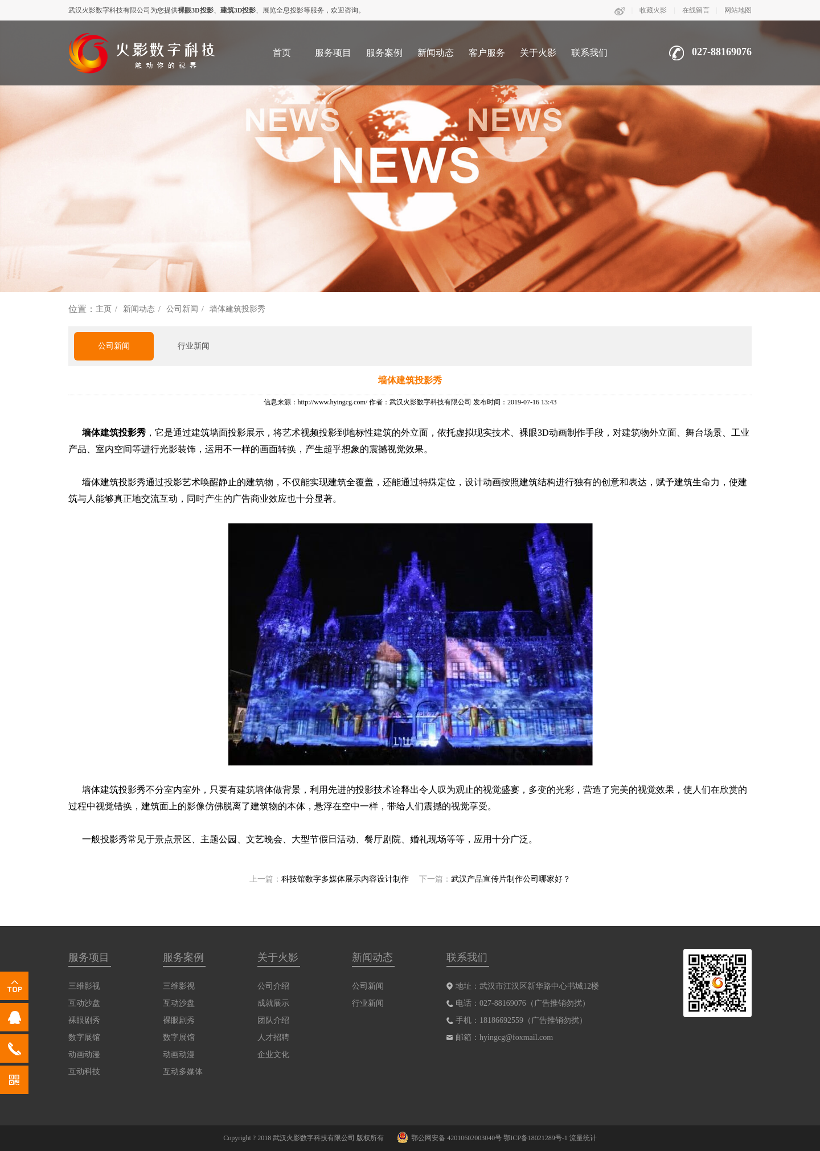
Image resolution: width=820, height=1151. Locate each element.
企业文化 (273, 1054)
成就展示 (273, 1003)
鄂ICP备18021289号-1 (535, 1138)
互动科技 (84, 1071)
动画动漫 (84, 1054)
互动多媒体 (183, 1071)
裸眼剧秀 (84, 1020)
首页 (282, 53)
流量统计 (583, 1138)
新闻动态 (435, 53)
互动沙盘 (84, 1003)
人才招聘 (273, 1037)
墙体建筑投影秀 (237, 309)
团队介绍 (273, 1020)
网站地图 (738, 10)
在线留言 (696, 10)
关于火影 (538, 53)
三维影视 (84, 986)
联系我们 (589, 53)
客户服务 (487, 53)
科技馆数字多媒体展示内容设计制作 (345, 879)
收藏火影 (653, 10)
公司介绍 (273, 986)
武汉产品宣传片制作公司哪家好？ (511, 879)
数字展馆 (84, 1037)
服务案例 (384, 53)
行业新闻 (194, 346)
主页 (104, 309)
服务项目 (333, 53)
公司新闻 (182, 309)
